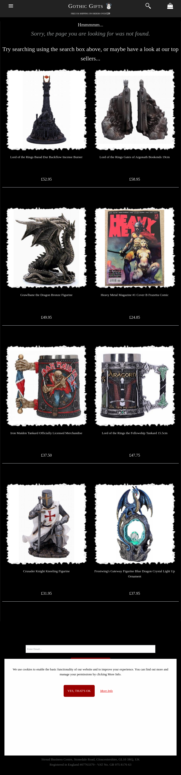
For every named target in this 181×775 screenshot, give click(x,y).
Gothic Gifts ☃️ (90, 6)
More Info (106, 691)
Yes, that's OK (79, 691)
